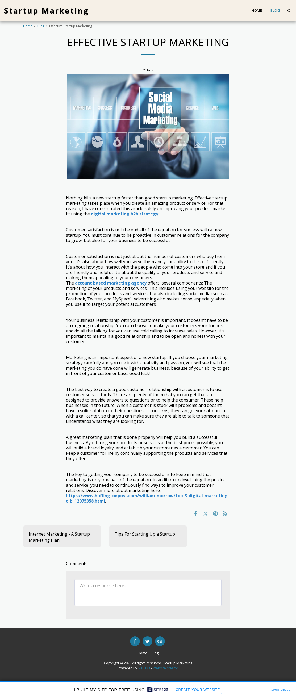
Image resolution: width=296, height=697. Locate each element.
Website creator (165, 668)
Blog (40, 25)
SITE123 (144, 668)
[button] (288, 10)
